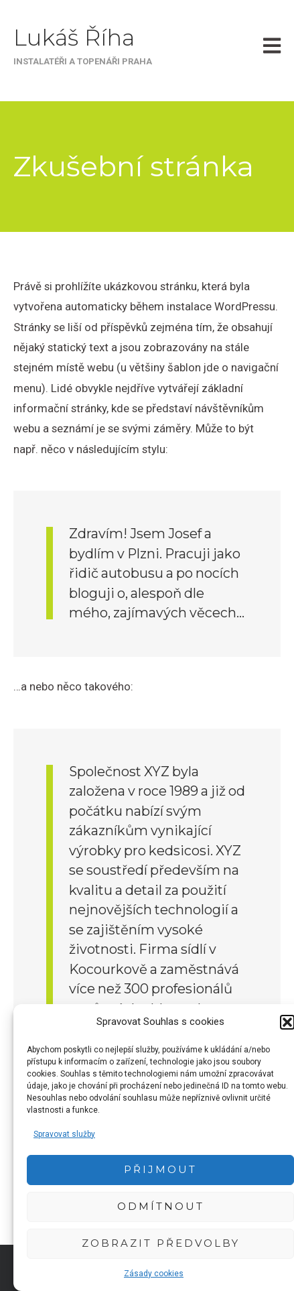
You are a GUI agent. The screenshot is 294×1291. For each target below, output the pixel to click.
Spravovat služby (64, 1134)
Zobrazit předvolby (161, 1243)
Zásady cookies (153, 1273)
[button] (287, 1022)
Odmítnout (160, 1206)
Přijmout (160, 1169)
